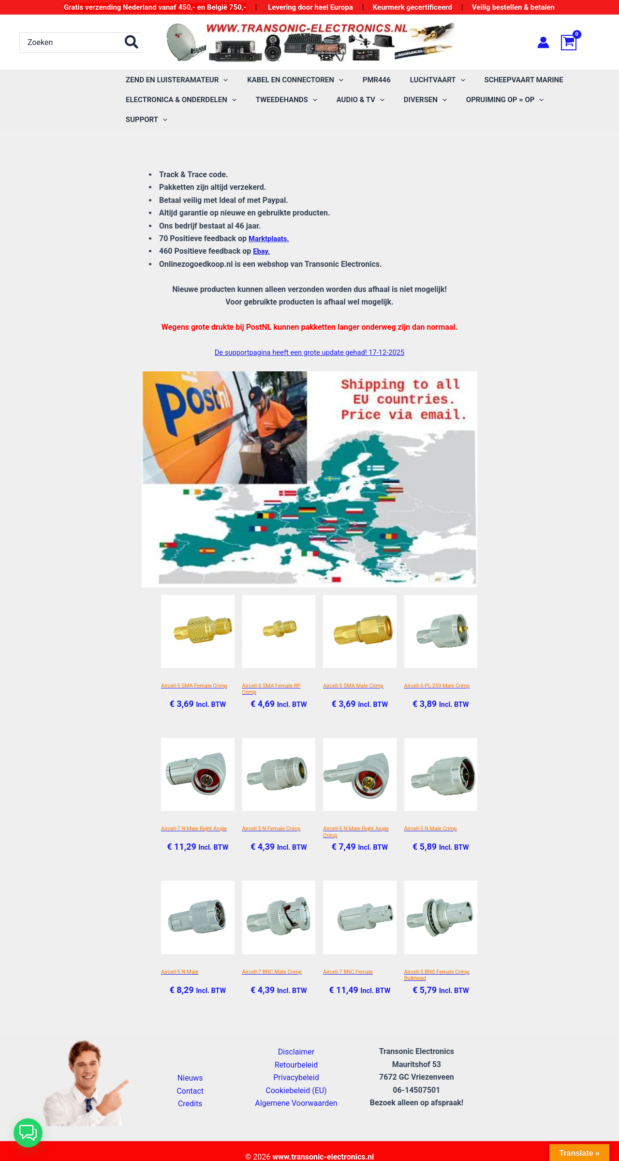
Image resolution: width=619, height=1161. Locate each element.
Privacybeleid (296, 1063)
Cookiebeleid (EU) (295, 1076)
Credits (190, 1089)
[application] (220, 80)
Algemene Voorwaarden (296, 1089)
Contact (190, 1076)
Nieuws (190, 1064)
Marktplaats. (271, 218)
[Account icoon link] (543, 42)
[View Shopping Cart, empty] (580, 42)
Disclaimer (296, 1037)
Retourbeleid (296, 1050)
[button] (28, 1132)
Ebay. (262, 231)
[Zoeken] (132, 42)
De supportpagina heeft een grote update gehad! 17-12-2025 (309, 332)
